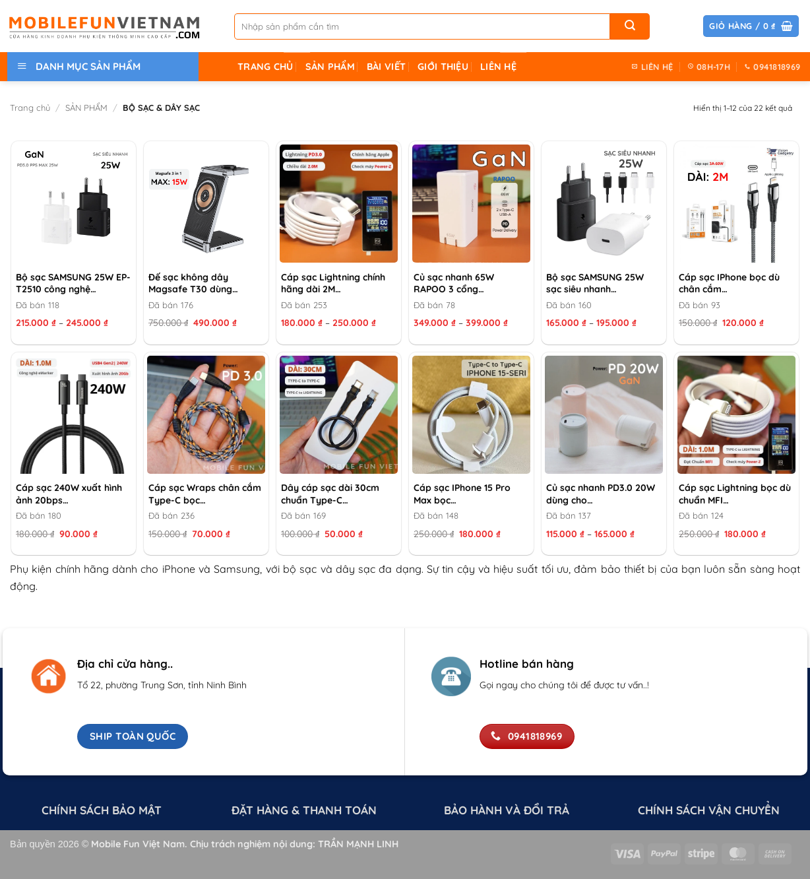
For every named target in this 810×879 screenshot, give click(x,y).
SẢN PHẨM (330, 67)
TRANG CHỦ (265, 67)
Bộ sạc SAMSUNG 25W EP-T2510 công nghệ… (73, 283)
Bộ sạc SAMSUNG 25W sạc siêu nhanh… (595, 283)
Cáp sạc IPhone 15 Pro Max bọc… (462, 493)
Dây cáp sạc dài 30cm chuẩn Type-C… (330, 493)
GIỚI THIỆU (443, 67)
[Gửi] (630, 26)
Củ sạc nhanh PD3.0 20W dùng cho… (600, 493)
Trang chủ (30, 107)
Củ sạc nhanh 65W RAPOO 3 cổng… (454, 283)
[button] (751, 26)
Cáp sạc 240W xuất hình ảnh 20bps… (69, 493)
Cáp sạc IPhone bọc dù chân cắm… (729, 283)
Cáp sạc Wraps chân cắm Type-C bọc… (204, 493)
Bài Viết (386, 67)
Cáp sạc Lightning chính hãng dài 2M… (333, 283)
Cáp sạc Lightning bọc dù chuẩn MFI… (735, 493)
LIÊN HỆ (498, 67)
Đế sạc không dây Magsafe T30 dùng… (193, 283)
